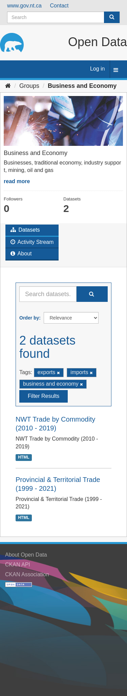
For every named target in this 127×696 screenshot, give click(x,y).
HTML (23, 457)
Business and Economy (82, 85)
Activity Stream (32, 242)
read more (17, 181)
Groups (29, 85)
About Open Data (26, 555)
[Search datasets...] (48, 294)
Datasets (25, 230)
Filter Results (43, 396)
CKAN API (17, 564)
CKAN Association (27, 574)
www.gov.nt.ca (24, 5)
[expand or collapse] (116, 70)
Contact (59, 5)
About (20, 253)
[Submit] (112, 17)
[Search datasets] (63, 17)
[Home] (8, 85)
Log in (97, 69)
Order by (29, 318)
